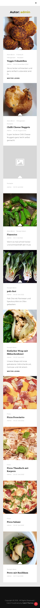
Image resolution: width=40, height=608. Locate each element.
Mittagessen (11, 57)
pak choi (11, 291)
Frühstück (19, 54)
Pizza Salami (13, 521)
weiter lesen (13, 78)
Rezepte (20, 57)
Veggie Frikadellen (17, 61)
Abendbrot (11, 54)
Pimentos (12, 234)
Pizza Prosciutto (15, 417)
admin (9, 64)
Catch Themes (28, 603)
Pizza (9, 414)
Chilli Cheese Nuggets (18, 127)
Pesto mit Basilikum (17, 572)
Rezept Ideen (21, 231)
